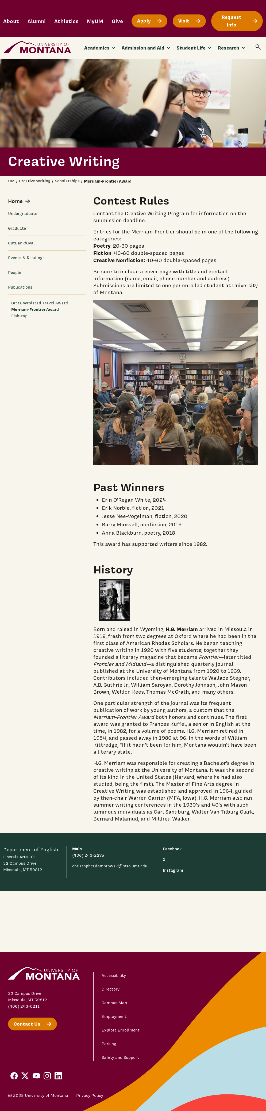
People (14, 272)
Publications (20, 287)
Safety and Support (120, 1057)
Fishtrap (19, 316)
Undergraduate (22, 213)
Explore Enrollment (121, 1030)
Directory (110, 989)
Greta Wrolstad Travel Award (39, 303)
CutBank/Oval (21, 243)
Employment (114, 1016)
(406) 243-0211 (24, 1006)
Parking (109, 1043)
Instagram (173, 870)
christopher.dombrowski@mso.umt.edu (109, 866)
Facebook (172, 849)
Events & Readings (26, 257)
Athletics (66, 21)
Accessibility (114, 975)
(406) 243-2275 (88, 855)
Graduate (17, 228)
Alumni (37, 21)
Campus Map (114, 1003)
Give (117, 21)
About (11, 21)
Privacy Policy (89, 1095)
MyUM (95, 21)
